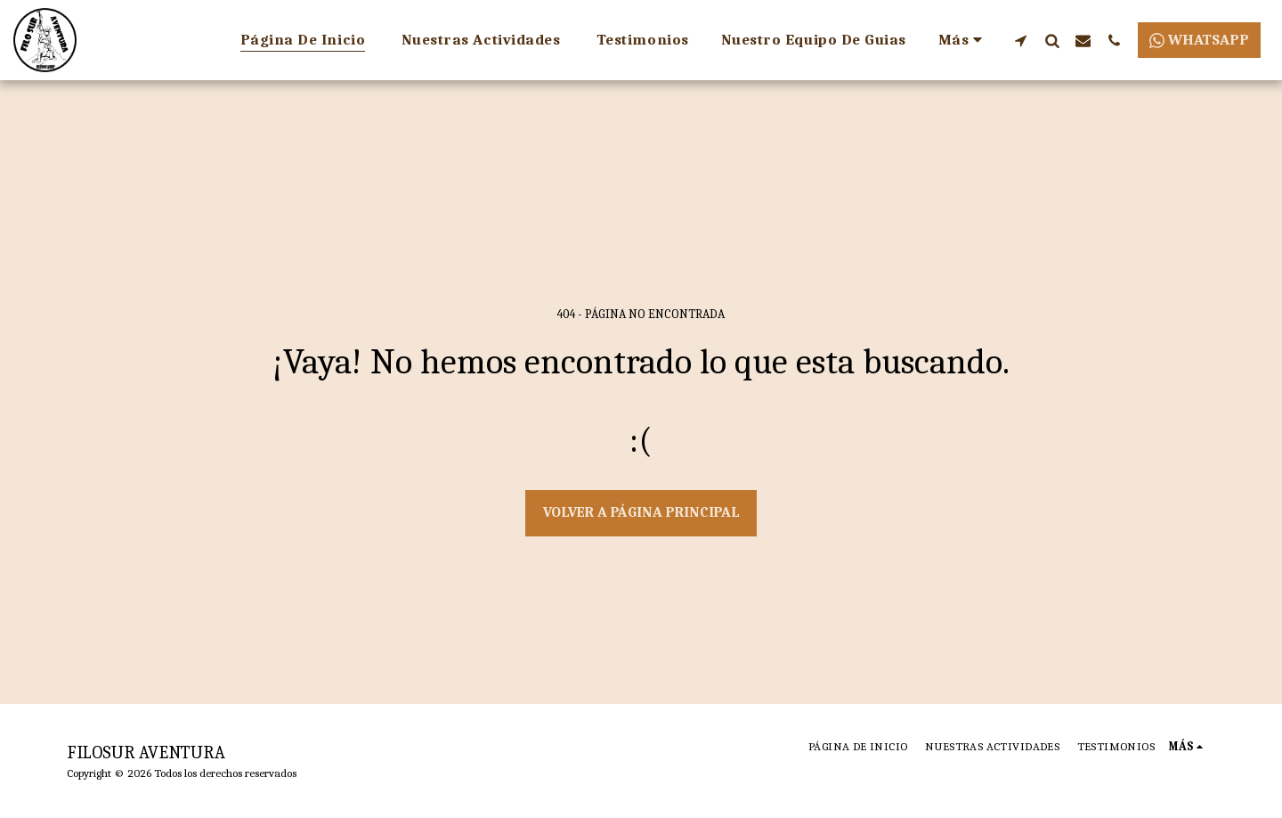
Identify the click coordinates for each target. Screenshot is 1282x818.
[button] (1020, 40)
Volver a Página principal (641, 511)
